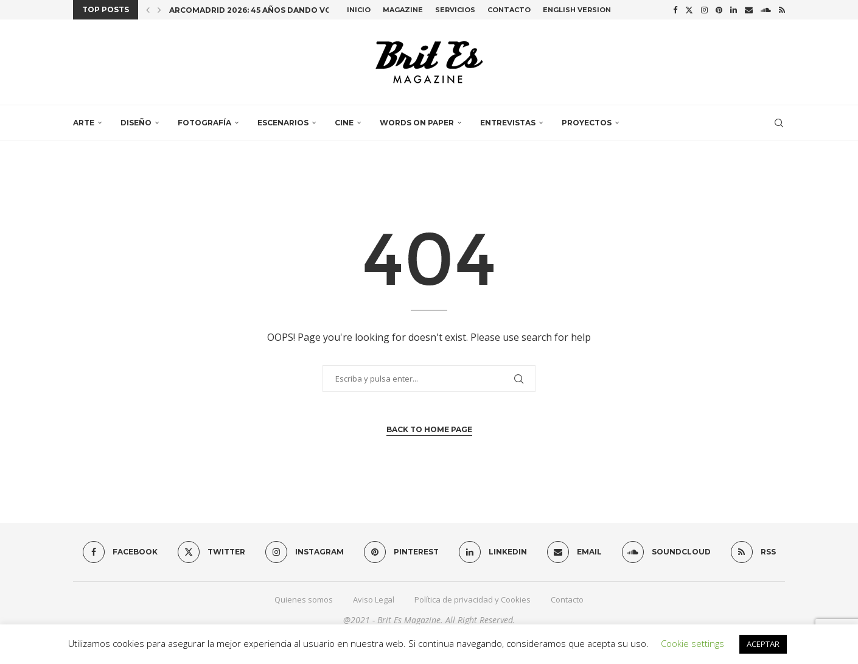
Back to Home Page (429, 429)
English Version (577, 9)
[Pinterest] (719, 9)
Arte (83, 122)
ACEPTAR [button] (763, 643)
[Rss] (782, 9)
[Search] (779, 123)
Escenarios (283, 122)
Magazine (403, 9)
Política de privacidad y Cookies (472, 599)
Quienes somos (303, 599)
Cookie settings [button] (692, 643)
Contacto (509, 9)
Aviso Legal (373, 599)
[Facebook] (675, 9)
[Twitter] (689, 9)
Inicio (359, 9)
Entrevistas (507, 122)
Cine (344, 122)
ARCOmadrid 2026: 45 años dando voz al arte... (273, 10)
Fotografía (204, 122)
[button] (148, 9)
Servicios (455, 9)
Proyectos (587, 122)
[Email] (749, 9)
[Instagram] (704, 9)
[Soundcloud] (766, 9)
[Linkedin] (733, 9)
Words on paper (417, 122)
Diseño (136, 122)
